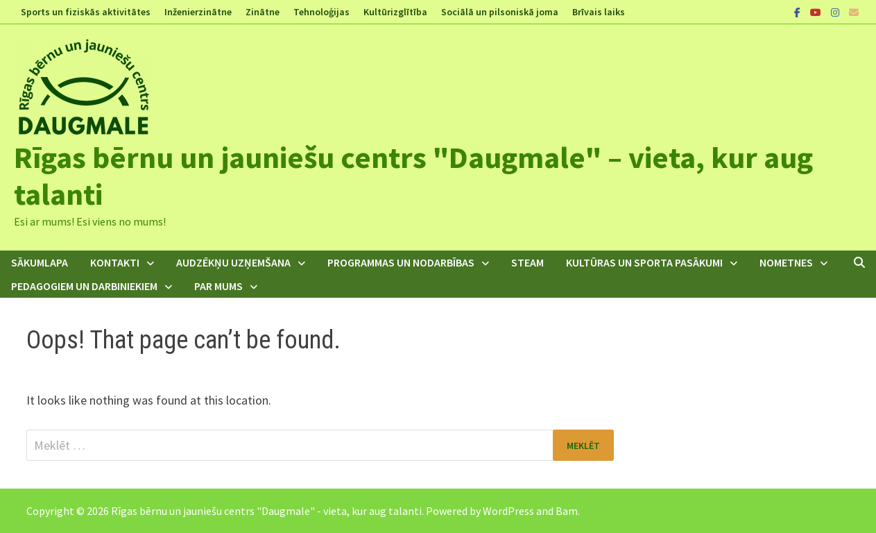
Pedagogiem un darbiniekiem (84, 286)
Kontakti (114, 262)
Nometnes (786, 262)
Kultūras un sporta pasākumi (644, 262)
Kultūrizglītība (395, 12)
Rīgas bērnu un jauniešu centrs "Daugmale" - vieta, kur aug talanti (266, 511)
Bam (567, 511)
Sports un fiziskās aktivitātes (86, 12)
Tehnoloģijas (321, 12)
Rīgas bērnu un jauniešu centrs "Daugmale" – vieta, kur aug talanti (413, 175)
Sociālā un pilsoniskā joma (499, 12)
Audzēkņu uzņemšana (233, 262)
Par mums (218, 286)
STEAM (527, 262)
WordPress (508, 511)
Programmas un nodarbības (400, 262)
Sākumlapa (39, 262)
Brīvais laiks (598, 12)
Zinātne (263, 12)
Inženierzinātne (198, 12)
